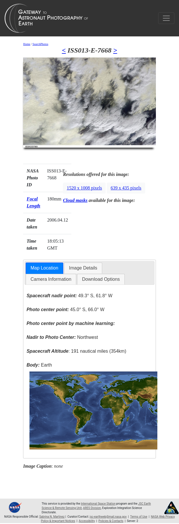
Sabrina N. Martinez (52, 516)
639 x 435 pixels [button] (126, 187)
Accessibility (87, 521)
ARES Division (92, 508)
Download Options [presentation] (101, 279)
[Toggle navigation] (166, 18)
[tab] (44, 268)
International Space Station (98, 503)
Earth (39, 365)
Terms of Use (138, 516)
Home (26, 44)
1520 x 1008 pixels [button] (84, 187)
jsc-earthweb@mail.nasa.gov (108, 516)
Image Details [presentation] (83, 267)
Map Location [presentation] (44, 267)
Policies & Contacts (110, 521)
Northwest (62, 337)
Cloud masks (75, 200)
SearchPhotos (40, 44)
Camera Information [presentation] (51, 279)
